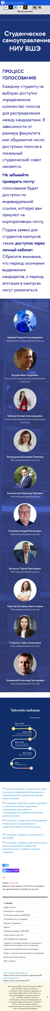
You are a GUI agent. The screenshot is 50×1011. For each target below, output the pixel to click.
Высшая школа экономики (14, 3)
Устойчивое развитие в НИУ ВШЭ (17, 915)
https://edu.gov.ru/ (11, 978)
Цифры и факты (10, 907)
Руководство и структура (14, 911)
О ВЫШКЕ (8, 903)
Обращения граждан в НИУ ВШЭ (16, 931)
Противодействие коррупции (15, 939)
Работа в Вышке (10, 961)
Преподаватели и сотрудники (15, 919)
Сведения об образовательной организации (21, 949)
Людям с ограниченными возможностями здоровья (24, 953)
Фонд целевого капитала (13, 935)
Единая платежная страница (14, 957)
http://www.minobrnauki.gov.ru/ (16, 973)
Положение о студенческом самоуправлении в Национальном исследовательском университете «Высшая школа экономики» (24, 823)
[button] (19, 900)
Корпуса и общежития (12, 923)
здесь (39, 993)
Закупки (7, 927)
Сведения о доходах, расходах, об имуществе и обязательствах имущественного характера (23, 944)
